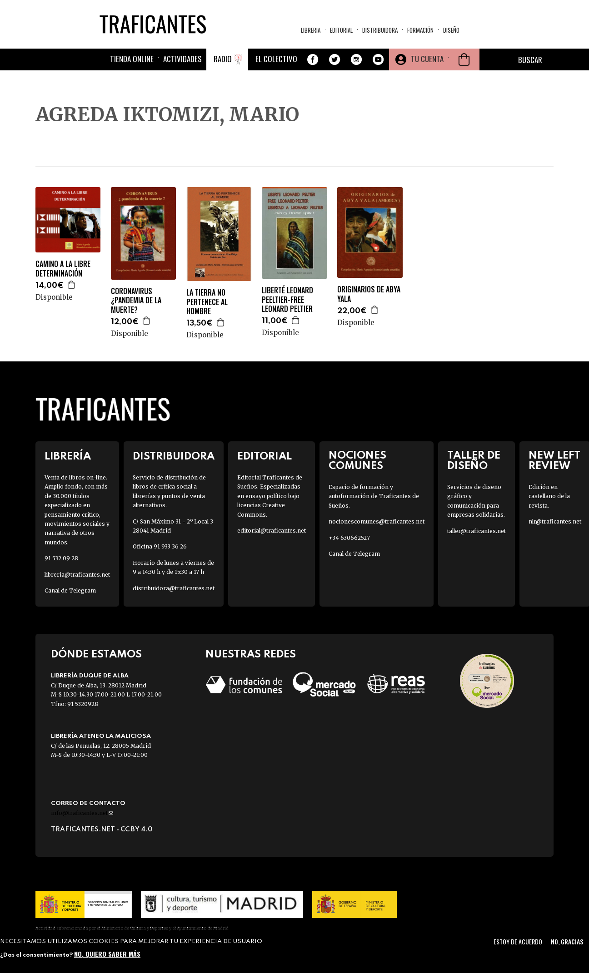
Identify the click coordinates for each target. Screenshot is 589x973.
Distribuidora (380, 30)
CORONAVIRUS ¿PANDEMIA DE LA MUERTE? (136, 300)
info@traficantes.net (82, 813)
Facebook (313, 59)
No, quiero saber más (107, 953)
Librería (68, 456)
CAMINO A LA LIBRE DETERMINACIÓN (62, 268)
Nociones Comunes (357, 460)
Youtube (378, 59)
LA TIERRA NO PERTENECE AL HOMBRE (207, 302)
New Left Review (554, 460)
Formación (420, 30)
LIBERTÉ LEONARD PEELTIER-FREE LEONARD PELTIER (287, 300)
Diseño (451, 30)
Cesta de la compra (464, 59)
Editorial (341, 30)
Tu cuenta (427, 58)
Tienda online (132, 58)
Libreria (310, 30)
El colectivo (276, 58)
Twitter (334, 59)
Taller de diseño (473, 460)
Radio (223, 58)
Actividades (182, 58)
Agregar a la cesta (72, 285)
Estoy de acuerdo (518, 941)
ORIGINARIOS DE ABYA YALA (368, 294)
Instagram (356, 59)
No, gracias (567, 941)
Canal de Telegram (70, 590)
